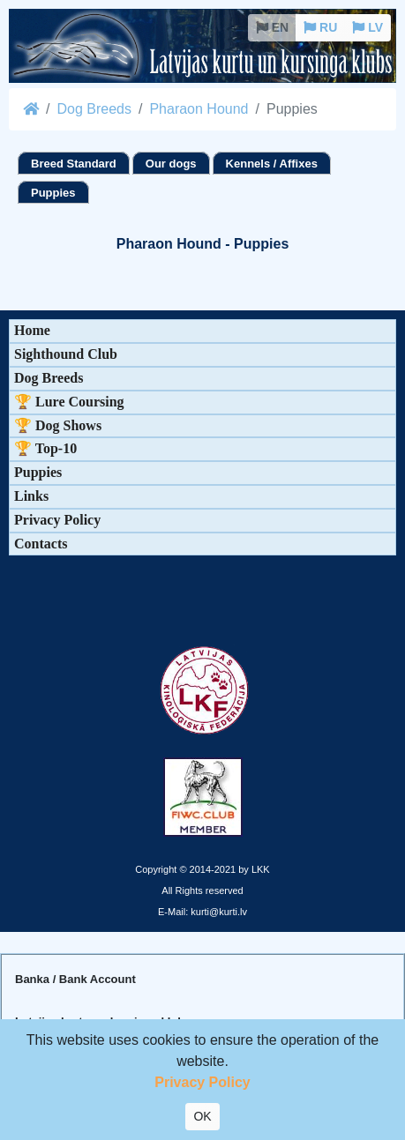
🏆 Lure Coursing (69, 401)
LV (367, 27)
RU (320, 27)
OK (202, 1116)
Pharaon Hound (198, 108)
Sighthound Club (65, 353)
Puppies (53, 192)
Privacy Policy (57, 519)
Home (32, 330)
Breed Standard (73, 163)
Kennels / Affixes (272, 163)
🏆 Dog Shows (57, 425)
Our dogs (171, 163)
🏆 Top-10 (45, 448)
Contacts (40, 543)
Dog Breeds (93, 108)
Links (31, 495)
